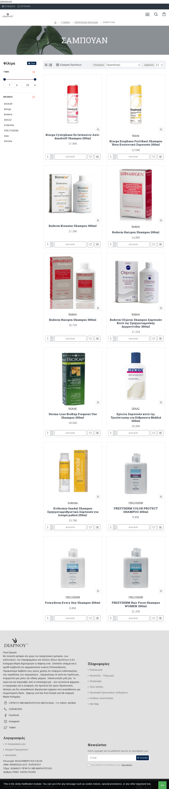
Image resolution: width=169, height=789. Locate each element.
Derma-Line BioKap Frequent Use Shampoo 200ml (73, 415)
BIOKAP (72, 408)
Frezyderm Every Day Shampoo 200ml (72, 602)
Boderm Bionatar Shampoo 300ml (73, 226)
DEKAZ (136, 408)
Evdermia (73, 502)
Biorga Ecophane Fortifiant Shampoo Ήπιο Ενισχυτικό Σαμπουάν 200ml (135, 143)
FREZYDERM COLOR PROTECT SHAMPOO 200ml (136, 510)
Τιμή (6, 72)
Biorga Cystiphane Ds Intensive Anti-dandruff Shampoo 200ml (73, 136)
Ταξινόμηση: (98, 65)
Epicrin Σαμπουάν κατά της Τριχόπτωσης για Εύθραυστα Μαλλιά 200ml (136, 417)
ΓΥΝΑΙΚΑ (65, 22)
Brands (8, 97)
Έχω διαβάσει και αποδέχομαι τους (110, 765)
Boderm (136, 226)
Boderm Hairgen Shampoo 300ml (72, 319)
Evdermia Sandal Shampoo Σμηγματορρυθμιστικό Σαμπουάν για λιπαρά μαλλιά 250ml (72, 512)
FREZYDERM (136, 502)
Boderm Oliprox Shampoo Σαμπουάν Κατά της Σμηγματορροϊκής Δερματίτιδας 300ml (136, 323)
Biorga (135, 135)
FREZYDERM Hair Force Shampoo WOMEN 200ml (136, 604)
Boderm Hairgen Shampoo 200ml (135, 232)
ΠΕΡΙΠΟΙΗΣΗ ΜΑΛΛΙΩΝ (86, 22)
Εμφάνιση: (149, 65)
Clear (33, 63)
